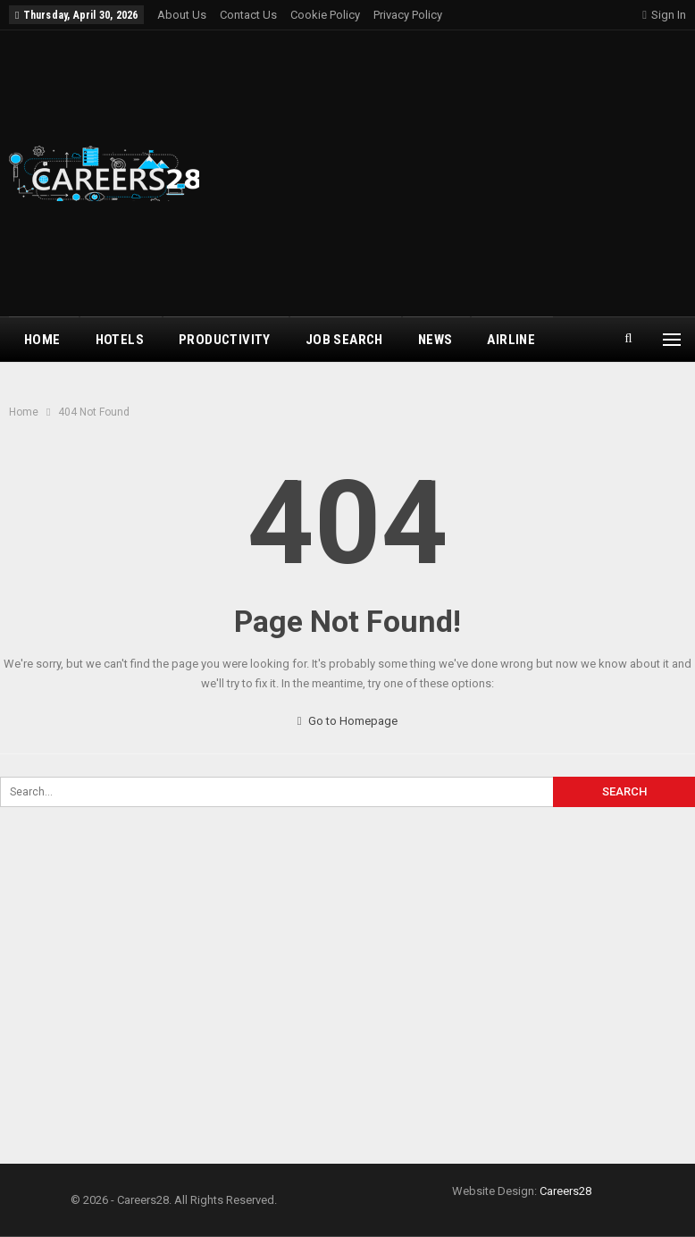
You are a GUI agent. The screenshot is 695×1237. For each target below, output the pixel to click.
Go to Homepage (347, 721)
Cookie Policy (325, 14)
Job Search (344, 340)
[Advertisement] (466, 173)
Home (42, 340)
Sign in (664, 14)
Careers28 (565, 1191)
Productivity (225, 340)
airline (511, 340)
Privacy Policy (407, 14)
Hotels (120, 340)
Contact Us (248, 14)
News (435, 340)
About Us (181, 14)
